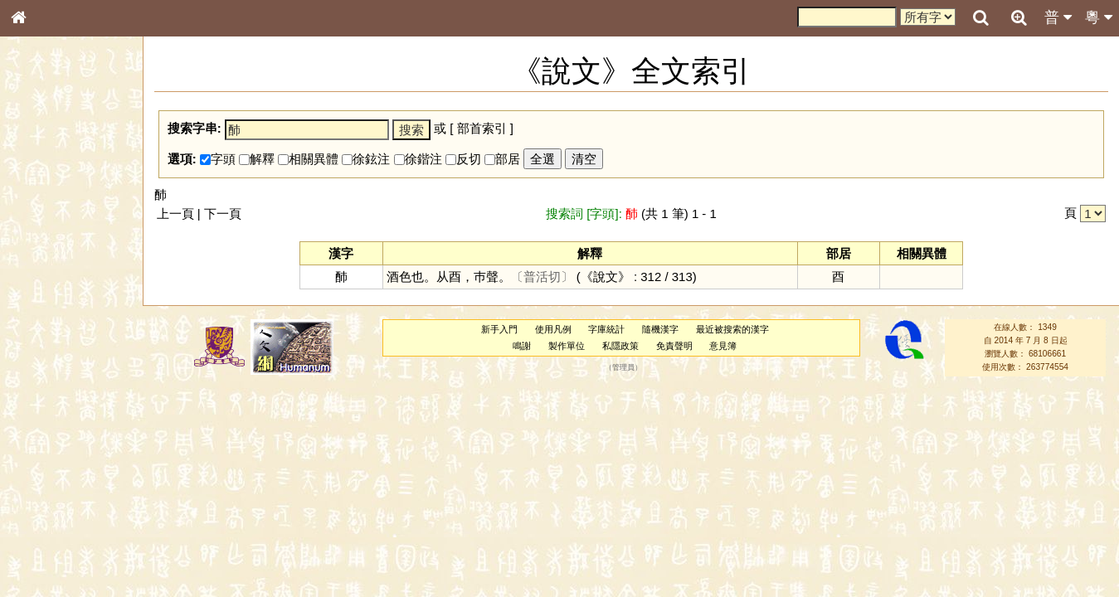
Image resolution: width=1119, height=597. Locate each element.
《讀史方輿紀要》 (60, 525)
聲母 (33, 436)
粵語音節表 (46, 325)
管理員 (623, 367)
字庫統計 (606, 329)
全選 (542, 159)
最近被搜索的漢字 (732, 329)
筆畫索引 (41, 236)
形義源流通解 (50, 282)
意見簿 (723, 346)
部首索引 (41, 221)
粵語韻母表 (46, 356)
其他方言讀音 (50, 466)
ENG (73, 182)
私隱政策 (620, 346)
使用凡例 (553, 329)
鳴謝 (522, 346)
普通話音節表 (50, 451)
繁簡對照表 (46, 555)
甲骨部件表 (46, 251)
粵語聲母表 (46, 340)
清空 (584, 159)
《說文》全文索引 (60, 510)
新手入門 (499, 329)
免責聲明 (674, 346)
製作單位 (566, 346)
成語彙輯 (41, 540)
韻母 (56, 436)
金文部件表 (46, 267)
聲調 (79, 436)
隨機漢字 (660, 329)
